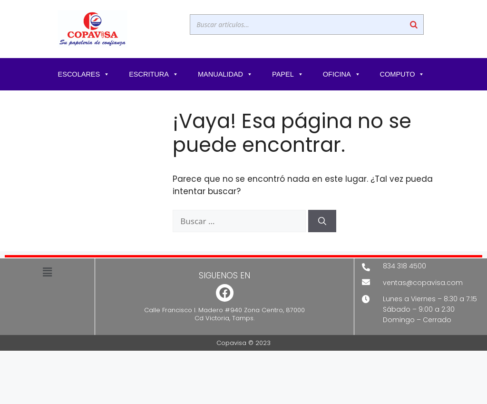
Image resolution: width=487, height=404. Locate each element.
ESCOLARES (84, 74)
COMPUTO (402, 74)
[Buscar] (413, 24)
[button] (47, 272)
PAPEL (288, 74)
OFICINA (342, 74)
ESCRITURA (154, 74)
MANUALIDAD (225, 74)
